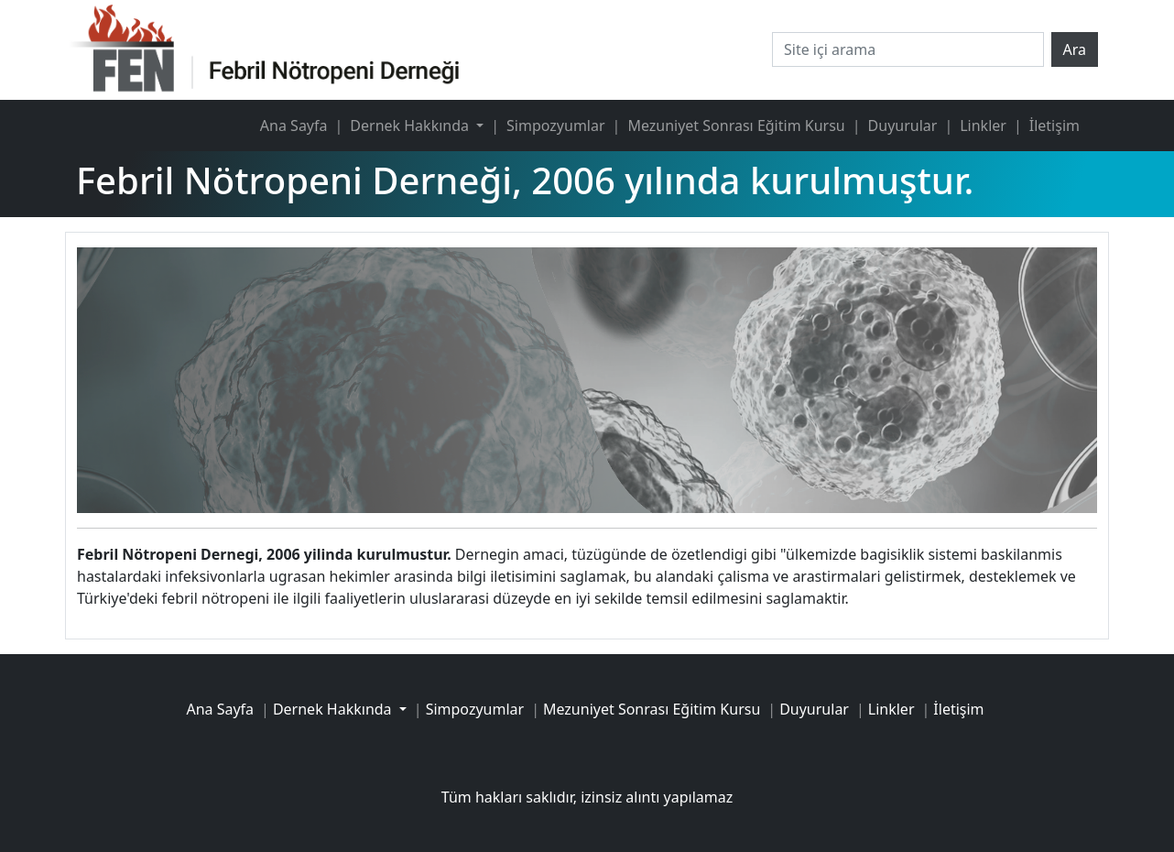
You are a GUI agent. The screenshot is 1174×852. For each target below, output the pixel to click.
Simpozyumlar (555, 125)
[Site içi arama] (908, 49)
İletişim (1054, 125)
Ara (1075, 49)
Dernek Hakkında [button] (411, 125)
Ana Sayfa (294, 125)
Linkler (983, 125)
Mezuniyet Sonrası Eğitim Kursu (735, 125)
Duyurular (903, 125)
